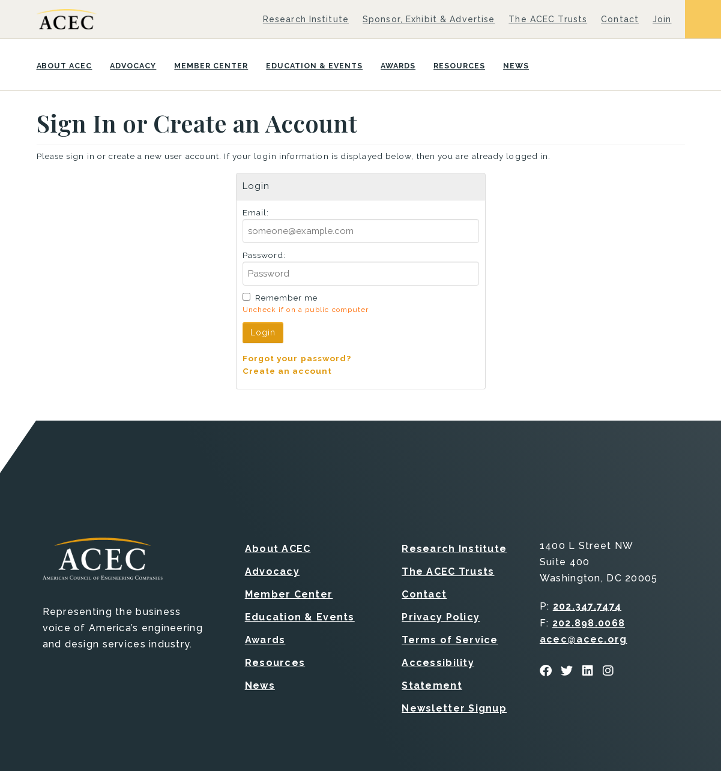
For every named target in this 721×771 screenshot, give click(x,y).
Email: (256, 212)
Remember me (286, 297)
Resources (459, 65)
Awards (398, 65)
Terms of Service (450, 640)
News (516, 65)
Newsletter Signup (454, 708)
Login (263, 332)
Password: (264, 255)
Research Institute (306, 19)
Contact (620, 19)
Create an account (288, 371)
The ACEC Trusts (547, 19)
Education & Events (314, 65)
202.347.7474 (587, 606)
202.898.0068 (588, 623)
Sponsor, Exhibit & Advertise (429, 19)
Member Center (211, 65)
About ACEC (64, 65)
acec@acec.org (583, 639)
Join (662, 19)
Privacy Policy (441, 617)
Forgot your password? (297, 358)
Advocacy (133, 65)
